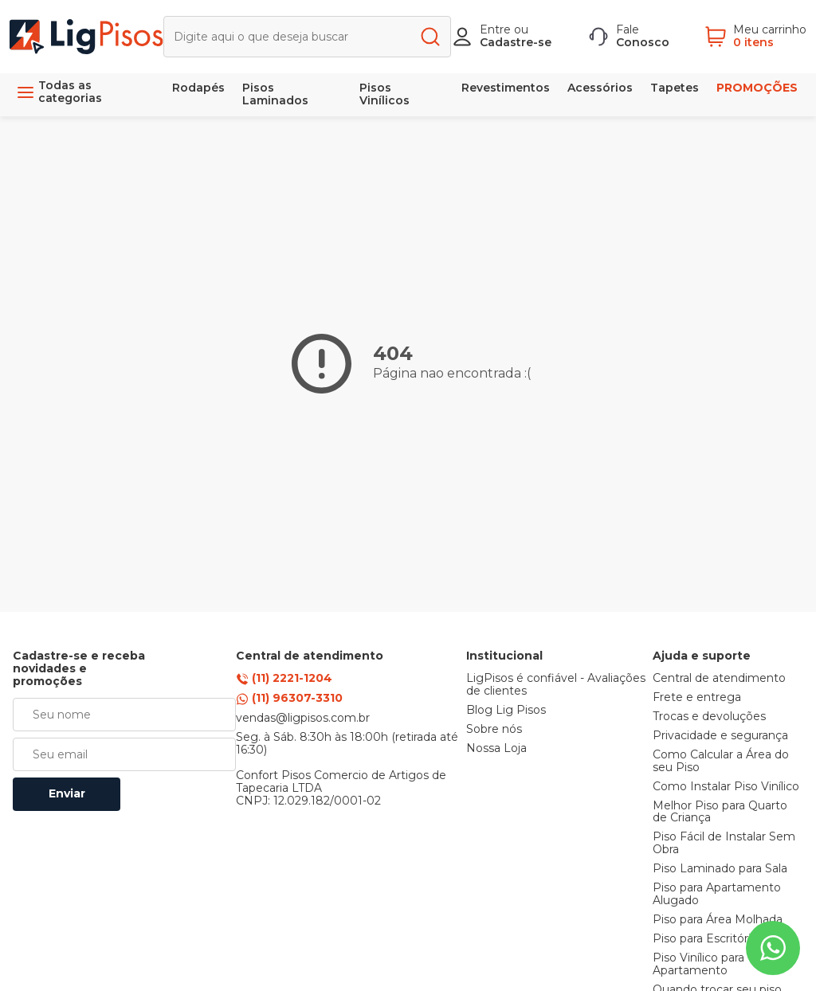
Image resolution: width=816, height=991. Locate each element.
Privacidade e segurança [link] (720, 736)
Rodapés (198, 87)
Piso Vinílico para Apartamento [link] (698, 964)
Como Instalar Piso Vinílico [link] (726, 787)
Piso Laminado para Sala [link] (720, 869)
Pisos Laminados (275, 94)
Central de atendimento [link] (719, 678)
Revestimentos (505, 87)
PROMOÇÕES (757, 87)
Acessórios (600, 87)
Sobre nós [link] (494, 729)
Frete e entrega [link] (697, 697)
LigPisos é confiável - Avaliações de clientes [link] (555, 685)
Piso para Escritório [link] (705, 939)
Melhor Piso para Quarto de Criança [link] (720, 812)
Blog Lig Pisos (506, 710)
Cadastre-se (515, 42)
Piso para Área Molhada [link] (718, 920)
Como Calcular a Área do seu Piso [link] (721, 761)
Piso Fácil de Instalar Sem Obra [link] (724, 843)
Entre (495, 29)
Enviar (67, 793)
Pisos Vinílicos (384, 94)
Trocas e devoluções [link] (709, 717)
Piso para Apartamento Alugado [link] (717, 894)
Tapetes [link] (674, 87)
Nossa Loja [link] (496, 748)
